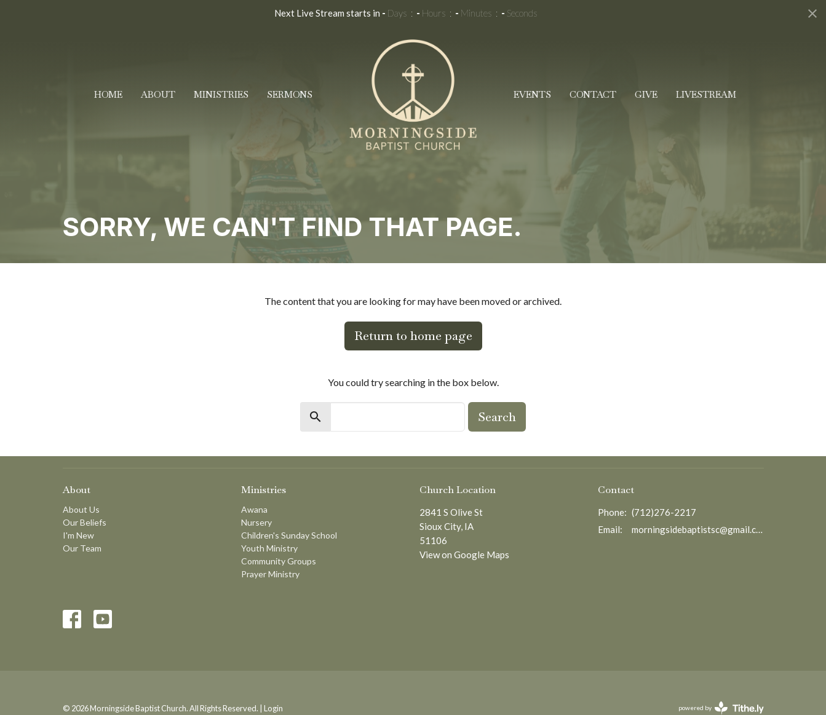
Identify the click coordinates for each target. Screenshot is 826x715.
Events (532, 94)
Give (646, 94)
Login (273, 708)
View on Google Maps (464, 554)
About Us (81, 509)
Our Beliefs (84, 522)
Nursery (256, 522)
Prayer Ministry (270, 574)
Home (108, 94)
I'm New (78, 535)
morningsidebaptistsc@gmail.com (698, 529)
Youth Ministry (269, 548)
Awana (254, 509)
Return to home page (413, 336)
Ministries (221, 94)
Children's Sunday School (289, 535)
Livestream (706, 94)
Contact (593, 94)
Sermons (289, 94)
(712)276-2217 (664, 512)
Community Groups (278, 561)
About (158, 94)
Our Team (82, 548)
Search (497, 417)
